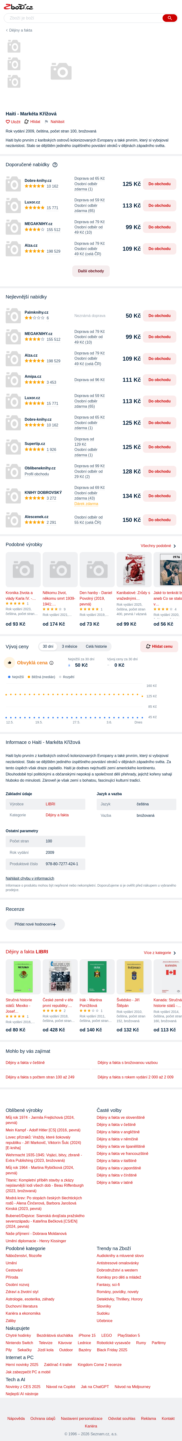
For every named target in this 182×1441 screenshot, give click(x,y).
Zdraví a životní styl (22, 1292)
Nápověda (16, 1419)
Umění (11, 1263)
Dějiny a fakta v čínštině (117, 1175)
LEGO (106, 1335)
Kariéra (91, 1426)
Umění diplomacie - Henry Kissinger (36, 1241)
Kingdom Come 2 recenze (100, 1365)
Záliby (11, 1321)
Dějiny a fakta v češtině (25, 1063)
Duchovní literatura (21, 1306)
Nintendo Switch (19, 1343)
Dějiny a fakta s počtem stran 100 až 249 (40, 1077)
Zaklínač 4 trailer (58, 1365)
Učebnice (105, 1321)
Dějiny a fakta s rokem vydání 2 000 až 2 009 (135, 1077)
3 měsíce (69, 646)
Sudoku (103, 1313)
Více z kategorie (160, 953)
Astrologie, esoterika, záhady (30, 1299)
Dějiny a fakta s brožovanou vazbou (128, 1063)
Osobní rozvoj (17, 1285)
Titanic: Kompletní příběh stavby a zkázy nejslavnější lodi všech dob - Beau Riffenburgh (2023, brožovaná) (45, 1185)
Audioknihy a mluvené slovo (120, 1256)
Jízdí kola (45, 1350)
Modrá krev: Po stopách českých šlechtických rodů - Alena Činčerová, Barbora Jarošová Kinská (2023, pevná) (44, 1203)
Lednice (84, 1343)
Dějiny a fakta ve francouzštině (122, 1154)
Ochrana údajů (42, 1419)
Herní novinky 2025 (22, 1365)
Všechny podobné (158, 546)
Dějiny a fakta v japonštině (119, 1168)
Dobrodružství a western (117, 1270)
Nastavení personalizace (81, 1419)
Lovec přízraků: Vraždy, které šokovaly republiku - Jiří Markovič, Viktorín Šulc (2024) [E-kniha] (43, 1142)
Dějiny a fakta (20, 30)
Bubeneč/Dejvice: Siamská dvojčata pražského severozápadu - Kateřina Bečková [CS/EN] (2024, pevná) (45, 1221)
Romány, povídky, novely (117, 1292)
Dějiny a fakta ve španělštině (121, 1146)
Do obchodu (160, 184)
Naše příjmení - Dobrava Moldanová (36, 1234)
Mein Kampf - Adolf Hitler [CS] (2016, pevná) (43, 1130)
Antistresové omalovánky (118, 1263)
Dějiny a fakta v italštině (116, 1161)
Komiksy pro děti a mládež (119, 1277)
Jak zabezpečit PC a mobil (28, 1372)
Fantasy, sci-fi (108, 1285)
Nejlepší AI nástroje (22, 1394)
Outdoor (66, 1350)
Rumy (141, 1343)
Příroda (12, 1277)
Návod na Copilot (60, 1387)
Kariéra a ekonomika (23, 1313)
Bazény (85, 1350)
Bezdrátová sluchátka (55, 1335)
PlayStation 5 (129, 1335)
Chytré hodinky (18, 1335)
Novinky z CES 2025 (23, 1387)
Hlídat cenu (159, 646)
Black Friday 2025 (112, 1350)
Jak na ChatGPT (95, 1387)
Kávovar (65, 1343)
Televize (46, 1343)
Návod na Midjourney (132, 1387)
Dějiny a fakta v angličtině (118, 1132)
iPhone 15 (87, 1335)
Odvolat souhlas (122, 1419)
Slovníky (104, 1306)
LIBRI (50, 804)
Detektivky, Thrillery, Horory (120, 1299)
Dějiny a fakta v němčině (117, 1139)
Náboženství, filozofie (24, 1256)
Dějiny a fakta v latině (115, 1183)
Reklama (148, 1419)
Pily (9, 1350)
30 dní (48, 646)
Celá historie (96, 646)
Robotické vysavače (113, 1343)
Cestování (14, 1270)
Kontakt (168, 1419)
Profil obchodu (37, 474)
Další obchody (91, 271)
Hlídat (32, 122)
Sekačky (25, 1350)
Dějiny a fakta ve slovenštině (121, 1117)
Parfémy (159, 1343)
